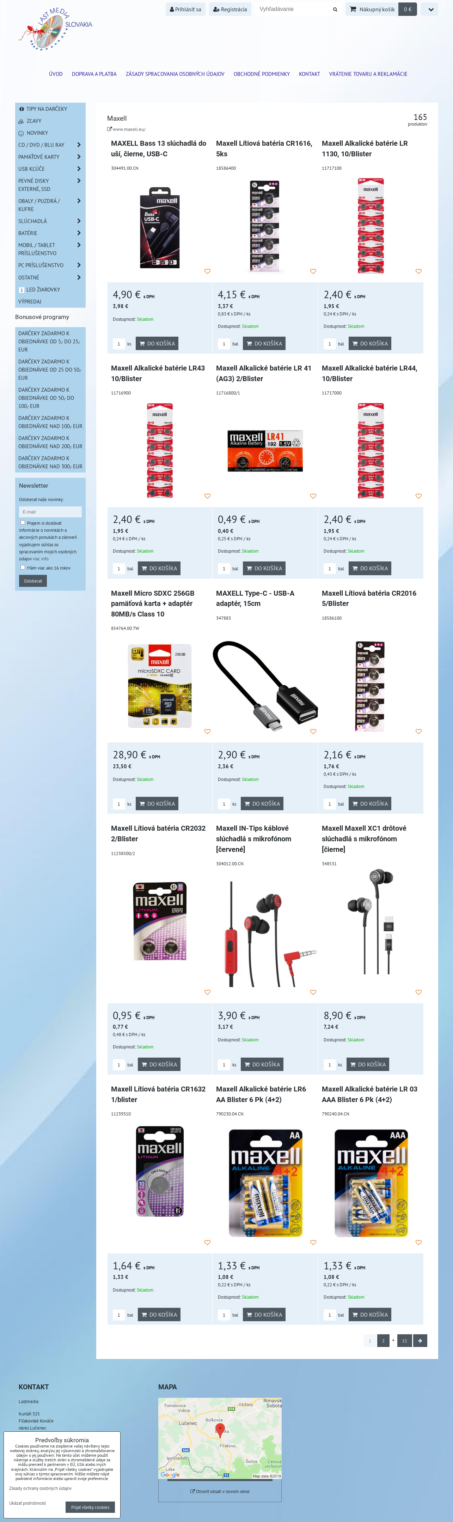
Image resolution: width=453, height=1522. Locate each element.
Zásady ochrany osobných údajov (40, 1488)
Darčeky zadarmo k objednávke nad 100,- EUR (50, 421)
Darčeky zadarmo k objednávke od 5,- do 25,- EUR (49, 341)
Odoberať (33, 581)
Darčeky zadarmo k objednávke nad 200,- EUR (50, 442)
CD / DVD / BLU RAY (51, 145)
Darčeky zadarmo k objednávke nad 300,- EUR (50, 462)
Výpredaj (29, 301)
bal (228, 344)
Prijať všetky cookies (90, 1507)
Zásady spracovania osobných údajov (175, 73)
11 (404, 1340)
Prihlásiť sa (185, 9)
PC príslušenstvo (51, 265)
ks (122, 344)
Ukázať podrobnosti (27, 1503)
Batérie (51, 233)
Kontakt (309, 73)
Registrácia (230, 9)
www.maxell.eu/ (129, 129)
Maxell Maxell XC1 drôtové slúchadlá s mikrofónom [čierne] (364, 838)
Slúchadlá (51, 221)
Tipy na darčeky (42, 108)
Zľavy (29, 120)
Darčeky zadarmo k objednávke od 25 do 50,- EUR (49, 369)
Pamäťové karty (51, 157)
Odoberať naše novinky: (41, 499)
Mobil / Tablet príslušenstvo (51, 249)
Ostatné (51, 277)
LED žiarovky (39, 289)
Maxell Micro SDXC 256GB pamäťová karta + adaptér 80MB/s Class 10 (153, 603)
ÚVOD (56, 73)
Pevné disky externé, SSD (51, 185)
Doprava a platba (94, 73)
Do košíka (157, 343)
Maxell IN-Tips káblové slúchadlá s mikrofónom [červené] (253, 838)
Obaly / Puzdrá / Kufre (51, 205)
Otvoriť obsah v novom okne (220, 1491)
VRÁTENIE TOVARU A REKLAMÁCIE (368, 73)
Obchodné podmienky (262, 73)
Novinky (33, 132)
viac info (41, 558)
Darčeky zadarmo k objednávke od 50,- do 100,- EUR (46, 397)
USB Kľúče (51, 169)
